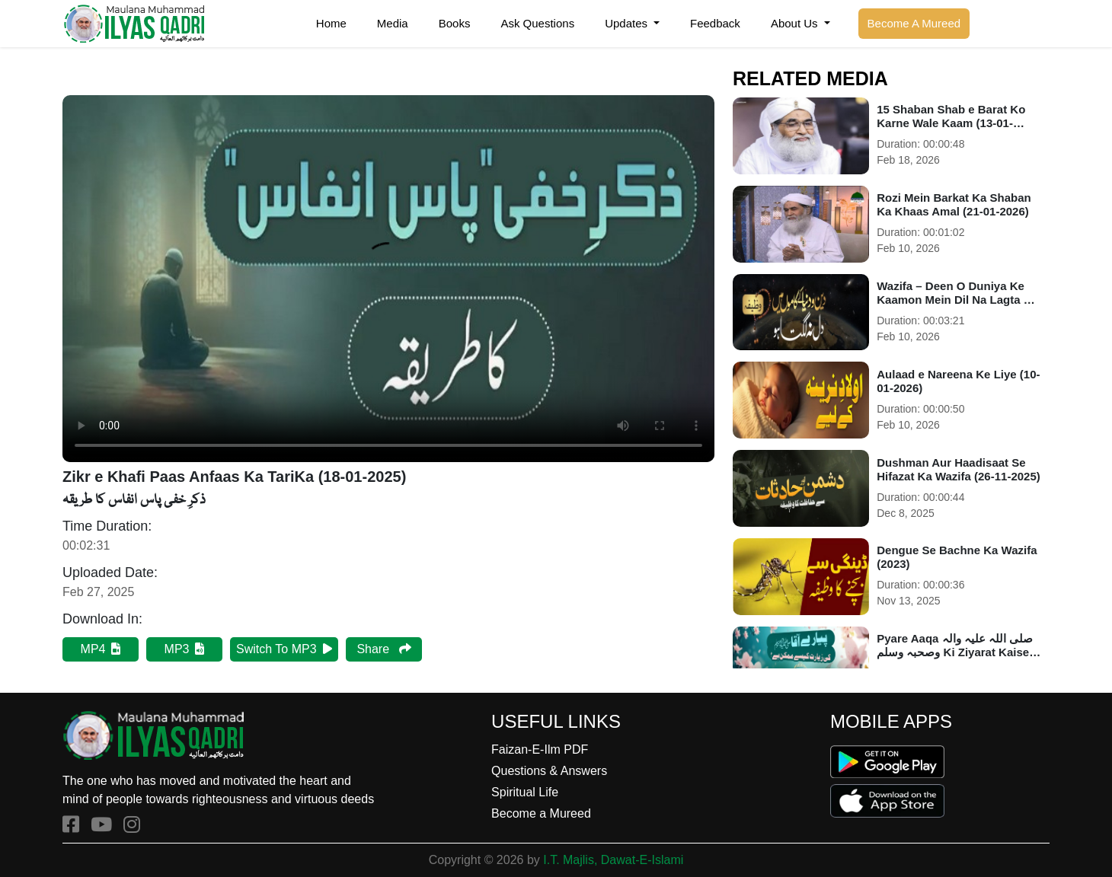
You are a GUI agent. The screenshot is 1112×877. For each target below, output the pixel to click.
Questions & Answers (549, 770)
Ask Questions (537, 23)
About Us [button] (796, 23)
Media (392, 23)
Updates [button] (627, 23)
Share (383, 649)
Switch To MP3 (284, 649)
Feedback (715, 23)
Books (455, 23)
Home (331, 23)
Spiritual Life (524, 792)
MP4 (101, 649)
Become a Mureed (541, 813)
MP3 (185, 649)
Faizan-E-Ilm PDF (539, 749)
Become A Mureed (914, 23)
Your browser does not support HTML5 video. (388, 278)
